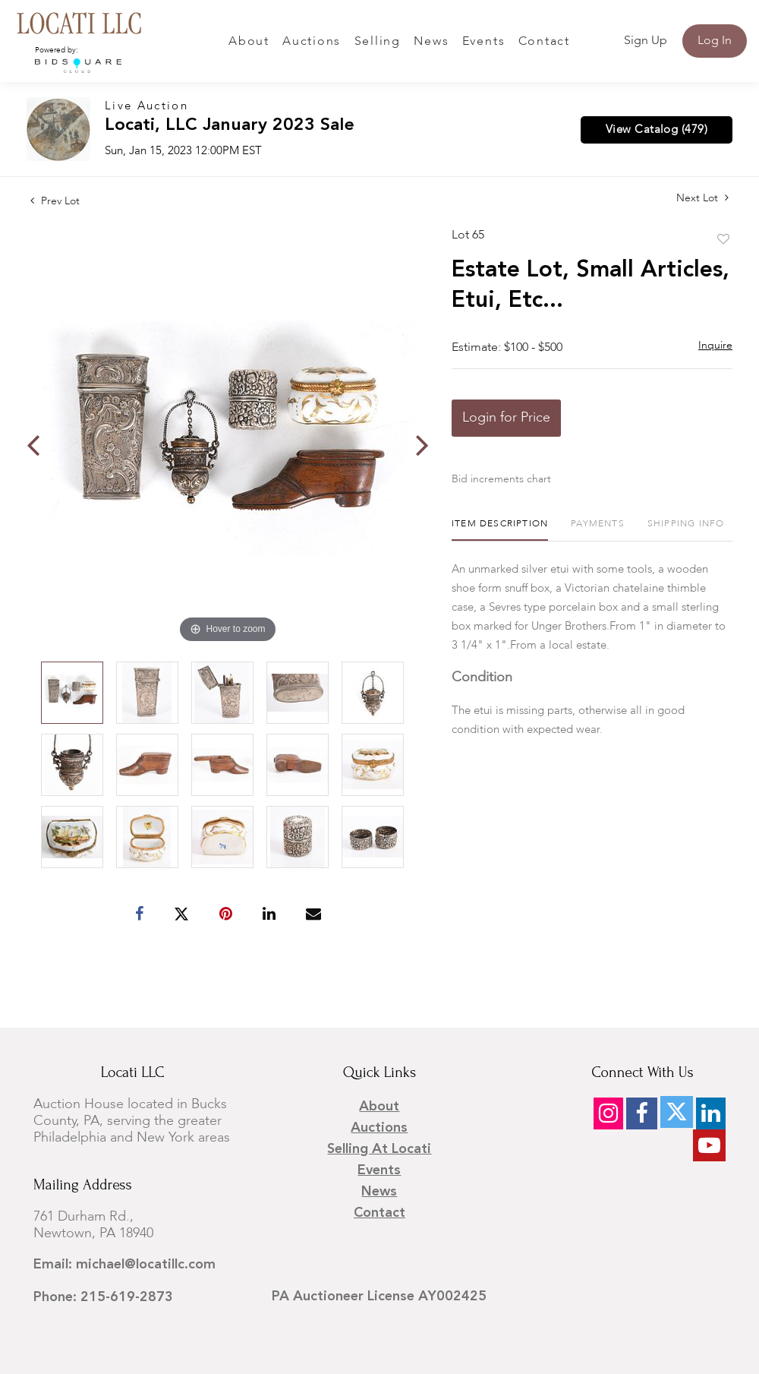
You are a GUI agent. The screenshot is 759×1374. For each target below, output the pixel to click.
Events (483, 42)
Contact (544, 42)
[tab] (500, 530)
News (431, 42)
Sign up (645, 41)
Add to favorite (723, 240)
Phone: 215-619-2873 (103, 1297)
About (248, 42)
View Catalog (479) (656, 130)
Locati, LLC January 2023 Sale (229, 125)
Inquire (715, 345)
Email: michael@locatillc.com (124, 1264)
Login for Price (506, 418)
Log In (715, 41)
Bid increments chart (501, 479)
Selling (377, 42)
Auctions (311, 42)
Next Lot (702, 198)
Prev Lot (55, 201)
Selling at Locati (379, 1149)
